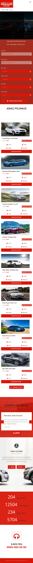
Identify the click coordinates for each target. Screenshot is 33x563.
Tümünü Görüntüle (16, 433)
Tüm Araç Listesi (16, 387)
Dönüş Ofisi (4, 59)
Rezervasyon (16, 151)
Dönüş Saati (4, 91)
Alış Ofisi (3, 50)
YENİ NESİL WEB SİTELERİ (13, 416)
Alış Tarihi (3, 68)
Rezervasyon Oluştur (14, 101)
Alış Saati (3, 83)
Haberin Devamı (11, 424)
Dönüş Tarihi (4, 75)
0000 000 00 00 (16, 547)
